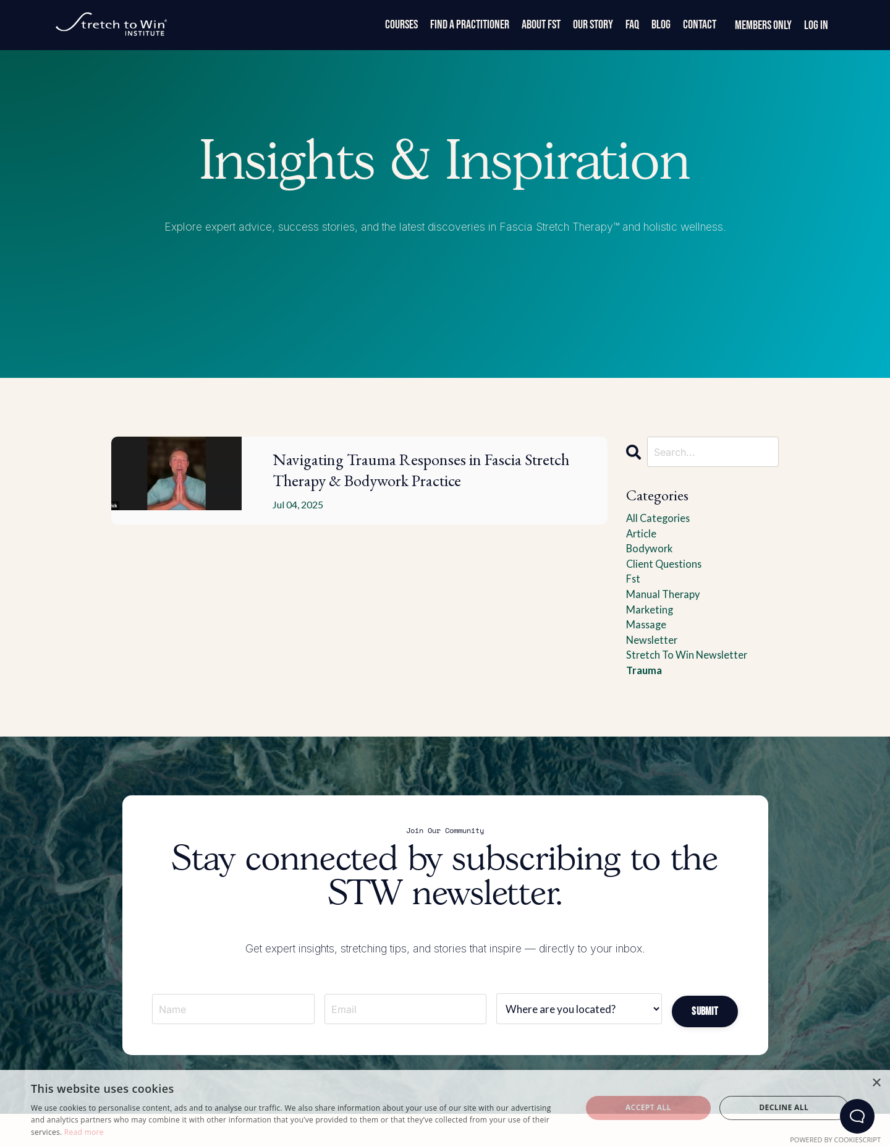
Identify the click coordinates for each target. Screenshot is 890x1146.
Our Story (593, 24)
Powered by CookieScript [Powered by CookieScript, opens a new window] (835, 1139)
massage (648, 637)
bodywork (651, 553)
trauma (645, 687)
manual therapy (666, 603)
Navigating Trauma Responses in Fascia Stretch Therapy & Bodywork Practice (426, 493)
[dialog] (445, 1108)
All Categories (660, 520)
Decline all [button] (783, 1107)
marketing (651, 620)
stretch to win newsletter (691, 670)
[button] (704, 1029)
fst (634, 587)
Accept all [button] (648, 1107)
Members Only (763, 25)
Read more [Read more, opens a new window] (84, 1132)
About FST (541, 24)
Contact (699, 24)
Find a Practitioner (469, 24)
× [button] (876, 1083)
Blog (661, 24)
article (642, 537)
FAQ (632, 24)
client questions (666, 570)
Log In (816, 25)
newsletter (654, 654)
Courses (401, 24)
